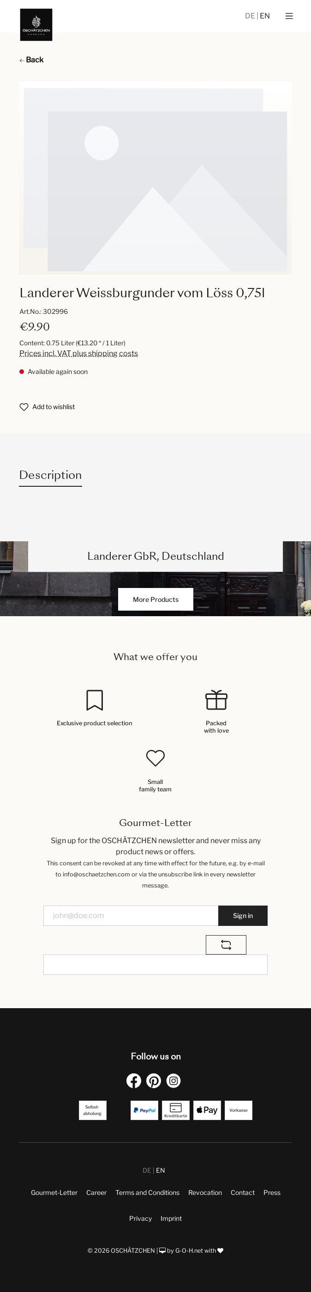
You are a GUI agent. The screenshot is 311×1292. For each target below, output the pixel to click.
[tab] (50, 475)
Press (272, 1192)
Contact (243, 1192)
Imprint (171, 1218)
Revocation (205, 1192)
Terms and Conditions (147, 1192)
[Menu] (289, 16)
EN (265, 16)
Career (96, 1192)
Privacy (140, 1218)
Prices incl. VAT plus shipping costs (78, 353)
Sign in (243, 915)
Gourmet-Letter (54, 1192)
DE (251, 16)
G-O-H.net (189, 1250)
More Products (156, 599)
